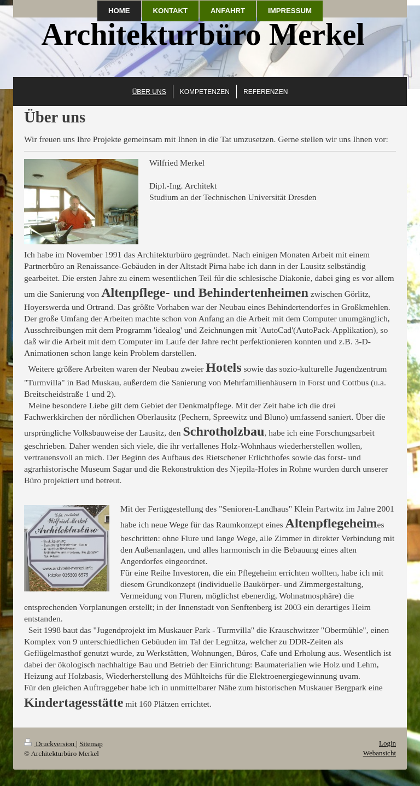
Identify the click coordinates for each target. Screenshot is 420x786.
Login (387, 743)
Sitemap (91, 744)
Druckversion (50, 744)
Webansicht (379, 753)
